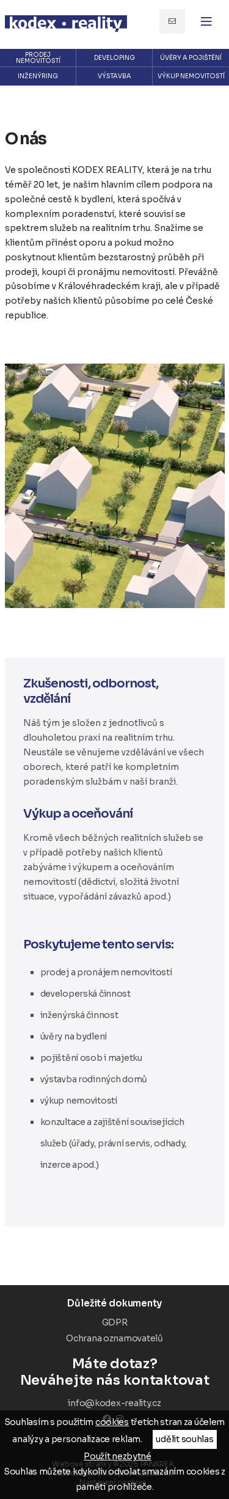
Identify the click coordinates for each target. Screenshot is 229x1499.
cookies (112, 1422)
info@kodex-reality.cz (172, 21)
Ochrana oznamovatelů (114, 1338)
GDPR (115, 1322)
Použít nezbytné (117, 1456)
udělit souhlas (184, 1439)
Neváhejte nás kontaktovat (115, 1371)
